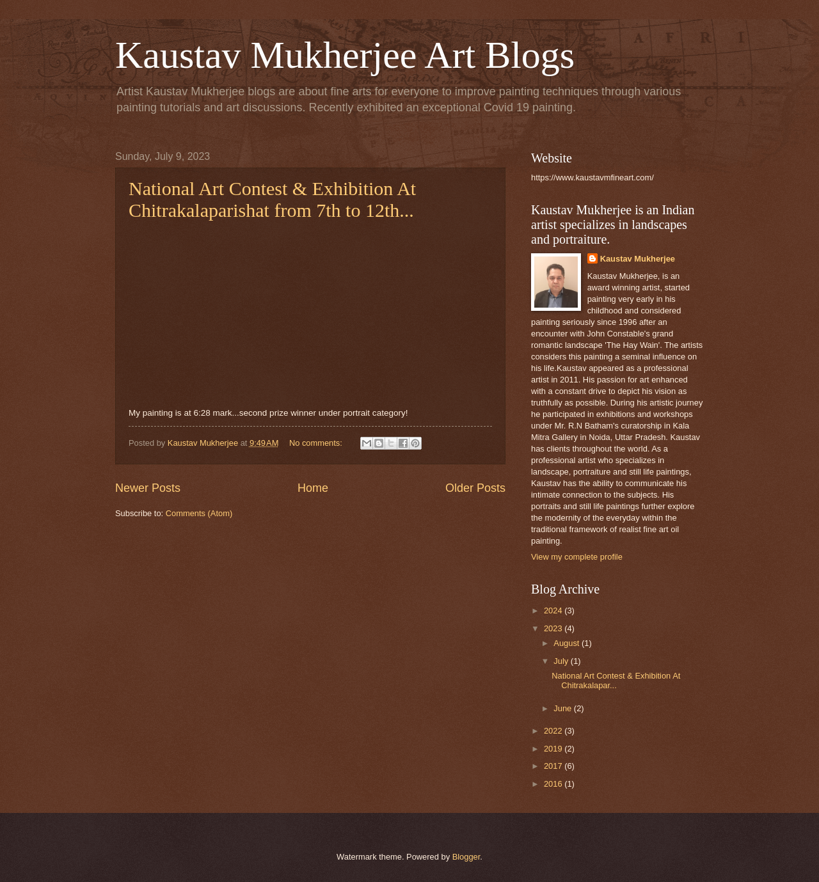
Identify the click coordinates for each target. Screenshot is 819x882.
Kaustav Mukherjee (637, 259)
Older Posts (475, 488)
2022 (554, 731)
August (567, 643)
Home (313, 488)
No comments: (317, 443)
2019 (554, 748)
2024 (554, 610)
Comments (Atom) (199, 513)
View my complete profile (577, 557)
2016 (554, 784)
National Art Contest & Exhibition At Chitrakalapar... (616, 680)
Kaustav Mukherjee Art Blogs (345, 55)
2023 (554, 628)
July (561, 661)
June (563, 708)
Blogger (466, 857)
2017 (554, 766)
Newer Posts (147, 488)
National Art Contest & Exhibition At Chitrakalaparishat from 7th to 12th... (272, 199)
